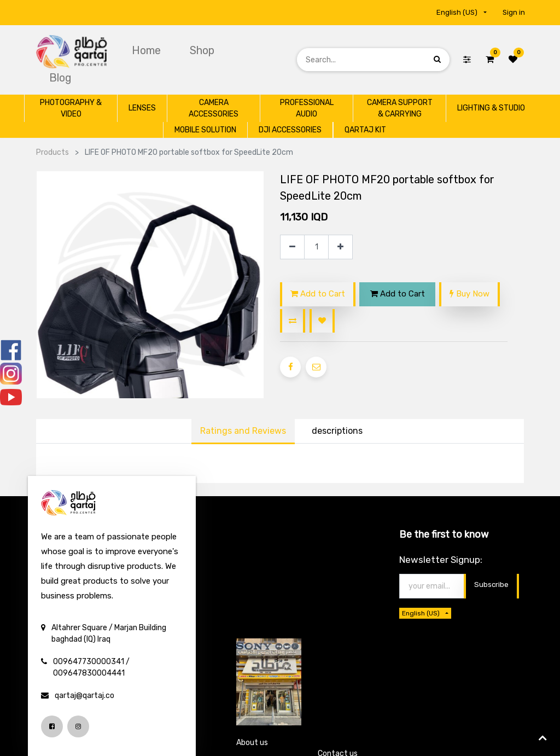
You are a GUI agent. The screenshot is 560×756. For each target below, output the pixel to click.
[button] (292, 321)
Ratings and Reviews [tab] (243, 431)
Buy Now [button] (469, 294)
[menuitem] (148, 50)
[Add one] (340, 247)
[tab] (337, 431)
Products (52, 152)
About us (252, 742)
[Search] (437, 59)
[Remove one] (292, 247)
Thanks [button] (497, 585)
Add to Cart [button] (317, 294)
